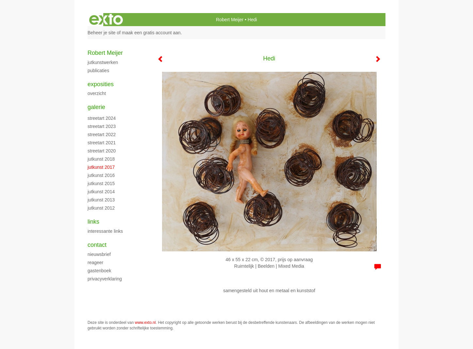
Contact (97, 245)
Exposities (101, 84)
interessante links (105, 231)
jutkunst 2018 (101, 159)
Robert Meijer (229, 19)
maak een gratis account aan (151, 32)
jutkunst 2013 (101, 199)
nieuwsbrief (99, 254)
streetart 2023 (102, 126)
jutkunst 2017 (101, 167)
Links (93, 221)
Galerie (96, 107)
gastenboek (99, 270)
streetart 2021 (102, 142)
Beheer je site (102, 32)
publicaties (98, 70)
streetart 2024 (102, 118)
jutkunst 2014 (101, 191)
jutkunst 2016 (101, 175)
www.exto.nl (145, 322)
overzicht (97, 93)
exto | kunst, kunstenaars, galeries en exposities (106, 19)
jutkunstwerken (103, 62)
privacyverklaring (105, 278)
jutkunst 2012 (101, 208)
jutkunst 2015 (101, 183)
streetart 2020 (102, 150)
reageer (95, 262)
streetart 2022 (102, 134)
